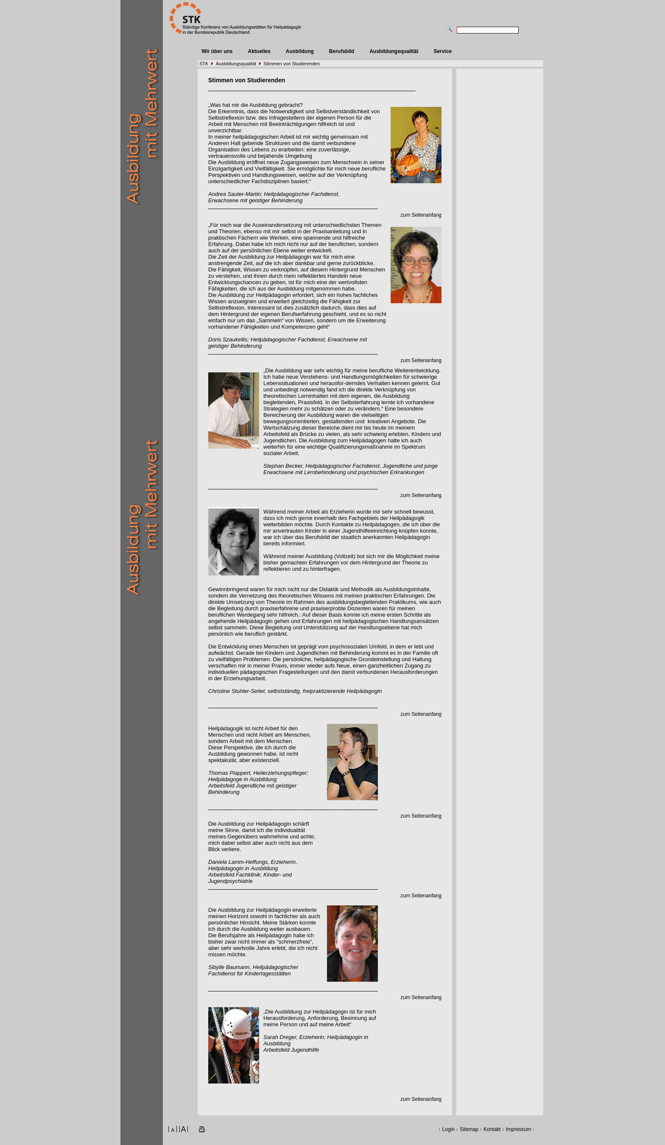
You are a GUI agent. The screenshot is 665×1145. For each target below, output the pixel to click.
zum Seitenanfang (420, 215)
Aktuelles (259, 51)
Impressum (518, 1129)
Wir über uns (216, 51)
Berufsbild (341, 51)
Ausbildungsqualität (393, 51)
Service (443, 51)
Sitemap (469, 1129)
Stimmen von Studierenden (291, 63)
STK (203, 63)
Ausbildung (300, 51)
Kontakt (492, 1129)
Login (448, 1129)
